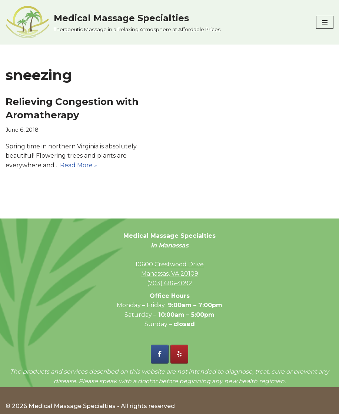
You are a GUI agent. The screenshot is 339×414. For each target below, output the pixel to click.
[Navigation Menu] (324, 22)
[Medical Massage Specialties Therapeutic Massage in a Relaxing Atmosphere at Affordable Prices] (113, 22)
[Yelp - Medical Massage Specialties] (179, 354)
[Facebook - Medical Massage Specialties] (160, 354)
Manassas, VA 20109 (169, 273)
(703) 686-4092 (169, 283)
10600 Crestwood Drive (169, 264)
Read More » (78, 165)
